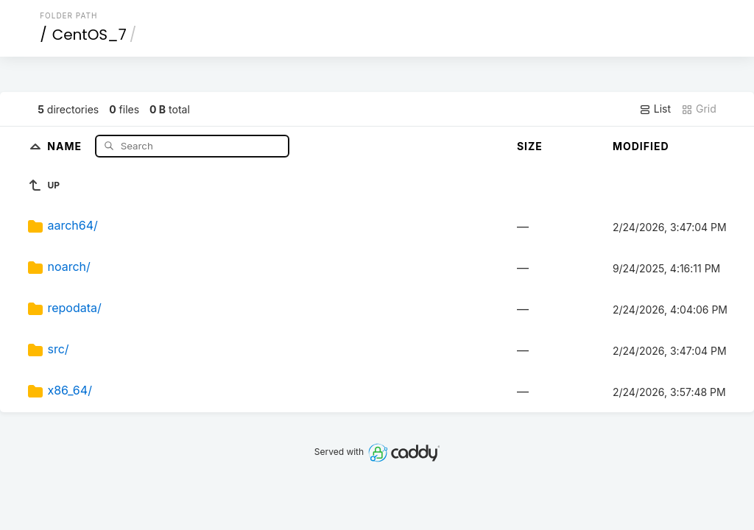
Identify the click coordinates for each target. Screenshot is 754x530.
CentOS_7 (89, 34)
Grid (698, 109)
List (655, 109)
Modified (641, 146)
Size (530, 146)
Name (66, 145)
